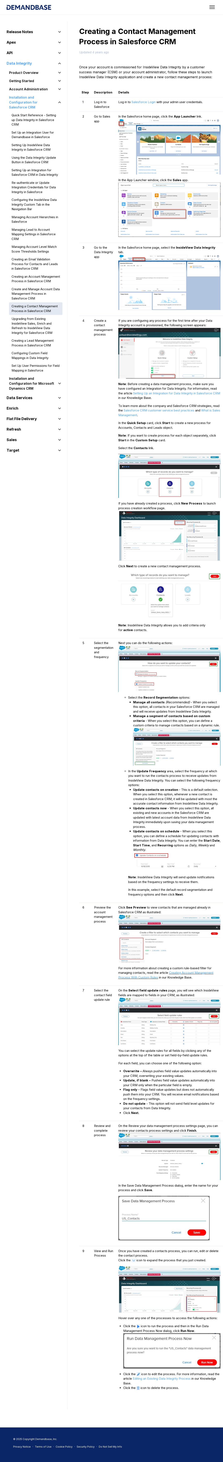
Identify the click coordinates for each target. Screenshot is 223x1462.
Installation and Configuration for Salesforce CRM (23, 102)
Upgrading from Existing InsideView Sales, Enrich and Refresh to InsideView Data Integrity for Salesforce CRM (32, 326)
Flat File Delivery (22, 419)
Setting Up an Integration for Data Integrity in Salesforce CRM (176, 393)
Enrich (12, 408)
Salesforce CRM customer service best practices (159, 410)
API (10, 53)
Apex (11, 42)
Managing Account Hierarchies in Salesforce (35, 219)
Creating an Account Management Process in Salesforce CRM (36, 279)
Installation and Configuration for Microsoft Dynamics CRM (31, 383)
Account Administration (28, 89)
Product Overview (23, 73)
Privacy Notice (22, 1446)
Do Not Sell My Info (110, 1446)
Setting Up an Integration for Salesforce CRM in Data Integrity (35, 172)
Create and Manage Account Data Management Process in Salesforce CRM (36, 293)
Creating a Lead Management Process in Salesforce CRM (33, 343)
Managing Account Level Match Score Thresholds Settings (34, 249)
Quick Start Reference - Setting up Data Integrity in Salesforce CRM (34, 119)
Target (13, 450)
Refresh (14, 429)
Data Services (19, 398)
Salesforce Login (143, 102)
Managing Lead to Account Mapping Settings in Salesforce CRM (34, 234)
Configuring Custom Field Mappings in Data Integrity (30, 355)
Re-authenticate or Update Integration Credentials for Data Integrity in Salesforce (34, 187)
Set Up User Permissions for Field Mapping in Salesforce (36, 368)
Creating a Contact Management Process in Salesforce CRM (35, 308)
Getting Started (21, 81)
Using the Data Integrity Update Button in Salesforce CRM (34, 160)
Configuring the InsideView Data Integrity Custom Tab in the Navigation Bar (34, 204)
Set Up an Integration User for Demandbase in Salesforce (33, 134)
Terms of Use (43, 1446)
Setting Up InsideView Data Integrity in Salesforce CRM (31, 147)
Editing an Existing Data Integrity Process (162, 1378)
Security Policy (86, 1446)
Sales (12, 440)
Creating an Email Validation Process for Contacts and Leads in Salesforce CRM (35, 263)
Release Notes (20, 32)
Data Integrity (19, 63)
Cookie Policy (64, 1446)
